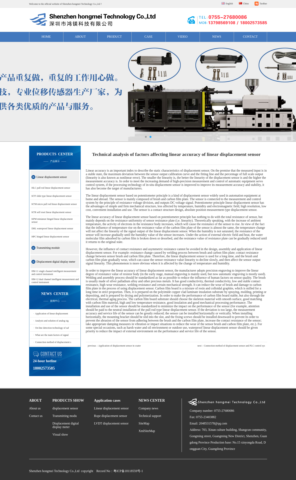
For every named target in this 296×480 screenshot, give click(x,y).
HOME (46, 36)
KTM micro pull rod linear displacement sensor (54, 204)
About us (35, 408)
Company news (148, 408)
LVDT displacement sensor (111, 423)
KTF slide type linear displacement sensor (52, 196)
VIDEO (183, 36)
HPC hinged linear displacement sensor (50, 236)
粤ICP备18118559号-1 (128, 471)
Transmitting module (48, 247)
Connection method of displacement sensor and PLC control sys (234, 345)
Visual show (60, 434)
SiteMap (144, 423)
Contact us (36, 416)
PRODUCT (114, 36)
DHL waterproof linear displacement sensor (52, 228)
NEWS (216, 36)
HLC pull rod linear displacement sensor (51, 187)
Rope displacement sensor (110, 416)
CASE (149, 36)
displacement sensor (65, 408)
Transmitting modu (65, 416)
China (246, 3)
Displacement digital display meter (55, 261)
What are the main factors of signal (52, 335)
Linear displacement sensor (51, 177)
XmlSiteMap (147, 431)
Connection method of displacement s (53, 342)
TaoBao (263, 3)
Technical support (150, 416)
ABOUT (80, 36)
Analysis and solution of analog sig (52, 320)
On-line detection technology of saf (52, 327)
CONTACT (250, 36)
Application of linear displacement (51, 313)
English (229, 3)
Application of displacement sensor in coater (119, 345)
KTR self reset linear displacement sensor (51, 212)
